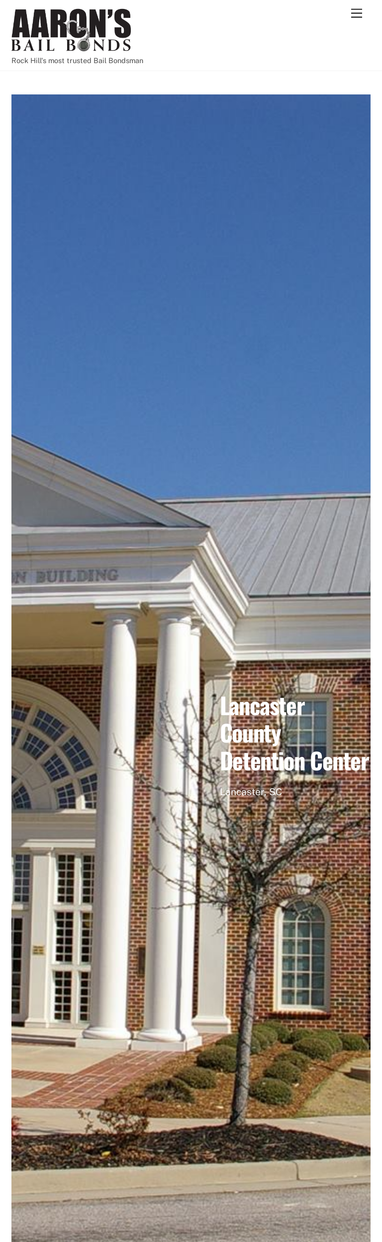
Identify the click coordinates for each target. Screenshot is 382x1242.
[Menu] (357, 13)
